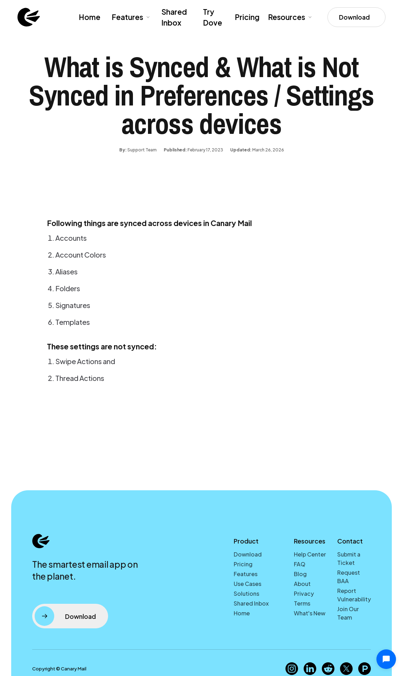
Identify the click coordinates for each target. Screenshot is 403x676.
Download (248, 554)
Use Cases (247, 583)
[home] (28, 17)
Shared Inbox (174, 17)
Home (89, 17)
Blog (300, 574)
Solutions (246, 593)
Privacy (304, 593)
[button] (130, 17)
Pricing (247, 17)
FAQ (299, 564)
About (302, 583)
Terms (302, 603)
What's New (309, 613)
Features (245, 574)
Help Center (310, 554)
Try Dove (212, 17)
